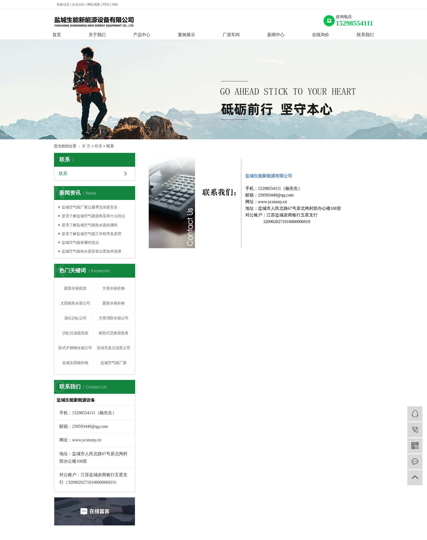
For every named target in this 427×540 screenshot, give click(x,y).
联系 (98, 146)
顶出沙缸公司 (75, 318)
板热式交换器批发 (113, 333)
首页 (56, 34)
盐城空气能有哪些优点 (80, 242)
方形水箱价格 (113, 288)
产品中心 (141, 34)
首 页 (86, 146)
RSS (106, 4)
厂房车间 (231, 34)
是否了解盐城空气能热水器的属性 (90, 225)
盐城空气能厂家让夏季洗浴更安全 (90, 207)
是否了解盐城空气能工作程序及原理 (91, 234)
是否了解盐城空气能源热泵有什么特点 (93, 216)
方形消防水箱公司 (113, 318)
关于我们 (97, 34)
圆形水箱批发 (75, 288)
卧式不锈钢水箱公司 (75, 348)
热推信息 (63, 4)
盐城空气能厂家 (114, 363)
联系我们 (365, 34)
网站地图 (93, 4)
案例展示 (186, 34)
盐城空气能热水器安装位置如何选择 (91, 251)
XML (115, 4)
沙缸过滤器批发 (75, 333)
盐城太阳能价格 (75, 363)
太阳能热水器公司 (75, 303)
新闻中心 (275, 34)
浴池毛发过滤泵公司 (113, 348)
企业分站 (78, 4)
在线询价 (320, 34)
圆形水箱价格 (113, 303)
